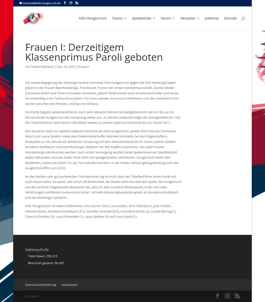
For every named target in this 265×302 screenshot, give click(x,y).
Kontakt (230, 19)
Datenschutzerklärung (40, 285)
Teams (117, 19)
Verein (166, 19)
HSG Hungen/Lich (93, 19)
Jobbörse (212, 19)
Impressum (69, 285)
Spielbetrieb (141, 19)
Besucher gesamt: (41, 263)
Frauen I (83, 67)
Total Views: (37, 256)
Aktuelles (187, 19)
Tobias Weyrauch (42, 67)
